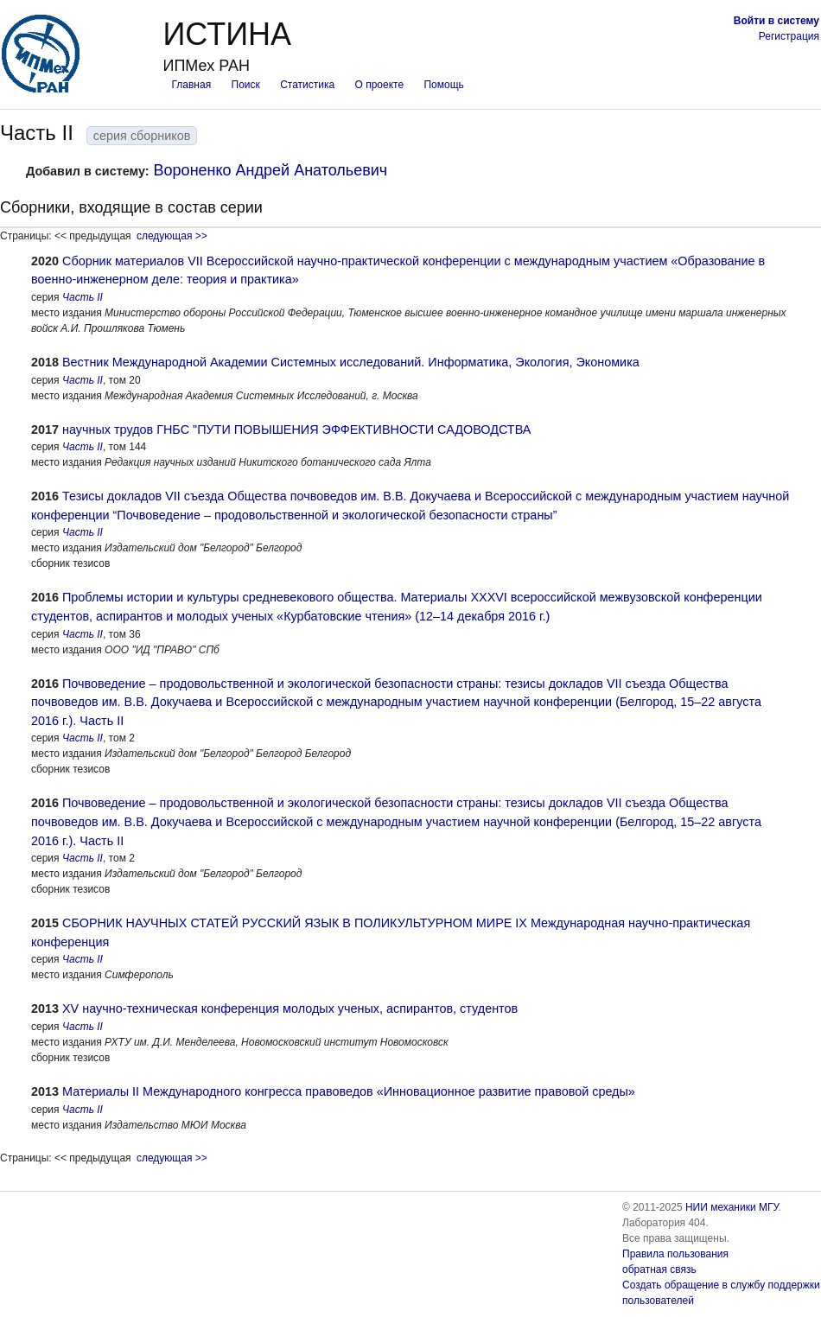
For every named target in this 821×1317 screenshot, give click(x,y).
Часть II (82, 297)
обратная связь (659, 1269)
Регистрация (789, 36)
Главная (191, 85)
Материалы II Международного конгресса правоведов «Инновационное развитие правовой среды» (348, 1091)
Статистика (307, 85)
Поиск (246, 85)
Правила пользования (675, 1254)
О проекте (379, 85)
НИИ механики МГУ (732, 1207)
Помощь (443, 85)
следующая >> (172, 236)
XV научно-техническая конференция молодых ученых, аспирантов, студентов (290, 1008)
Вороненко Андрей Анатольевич (271, 170)
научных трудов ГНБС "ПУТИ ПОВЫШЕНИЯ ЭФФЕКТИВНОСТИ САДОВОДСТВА (296, 429)
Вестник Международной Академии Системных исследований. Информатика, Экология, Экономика (351, 362)
